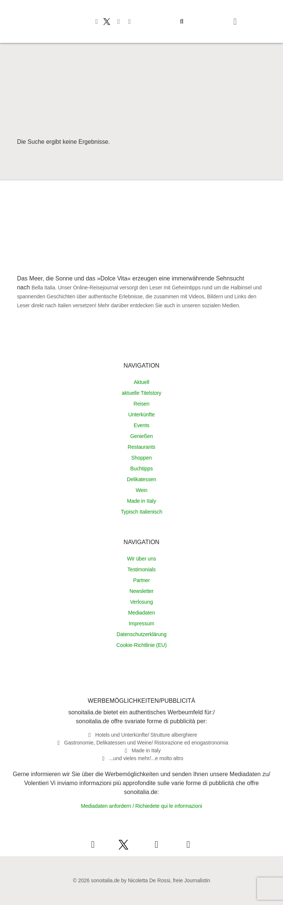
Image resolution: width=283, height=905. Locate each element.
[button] (181, 21)
